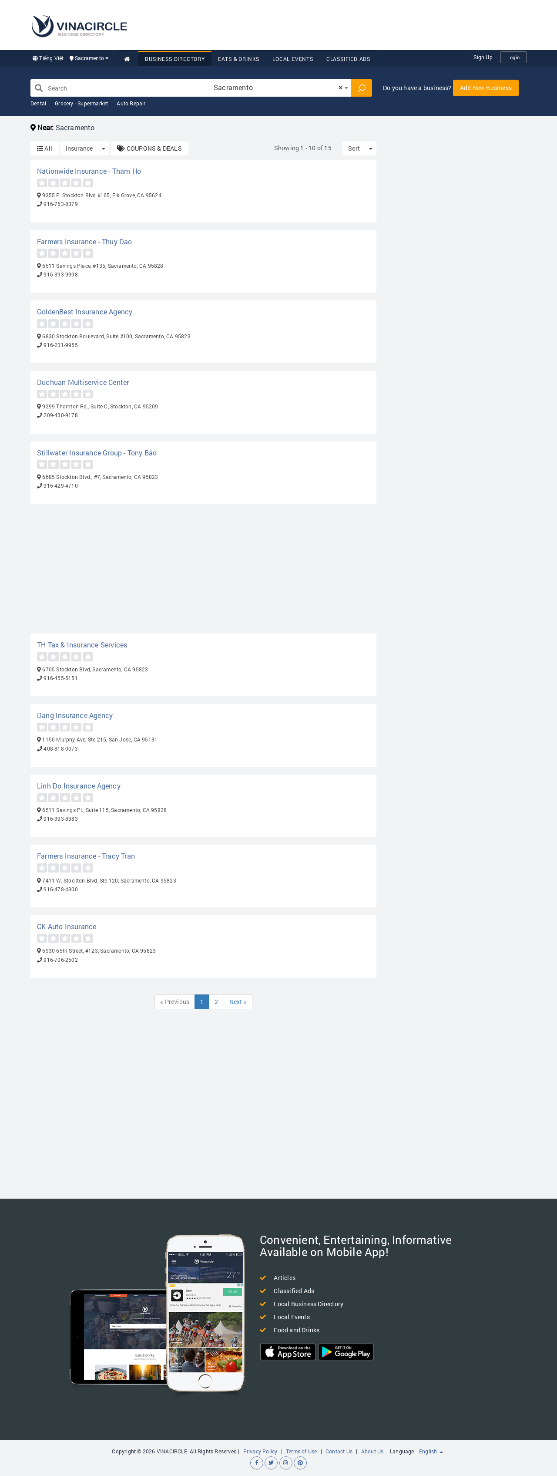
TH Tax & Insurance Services (82, 644)
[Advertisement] (368, 24)
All (44, 148)
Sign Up (482, 57)
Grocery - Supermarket (81, 103)
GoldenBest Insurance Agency (84, 311)
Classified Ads (348, 58)
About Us (372, 1451)
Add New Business (486, 88)
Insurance (79, 148)
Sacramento (89, 57)
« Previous (174, 1001)
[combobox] (280, 88)
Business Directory (175, 58)
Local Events (292, 58)
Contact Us (338, 1451)
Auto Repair (131, 103)
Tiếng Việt (48, 57)
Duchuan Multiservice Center (83, 382)
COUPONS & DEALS (149, 148)
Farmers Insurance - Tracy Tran (86, 855)
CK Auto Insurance (66, 926)
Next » (238, 1001)
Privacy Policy (260, 1451)
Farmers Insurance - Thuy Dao (84, 241)
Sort (354, 148)
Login (513, 57)
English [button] (431, 1451)
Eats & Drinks (238, 58)
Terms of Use (301, 1451)
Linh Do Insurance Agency (79, 785)
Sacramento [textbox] (278, 87)
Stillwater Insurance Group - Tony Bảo (97, 452)
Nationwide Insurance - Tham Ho (89, 170)
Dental (38, 103)
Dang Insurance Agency (75, 715)
